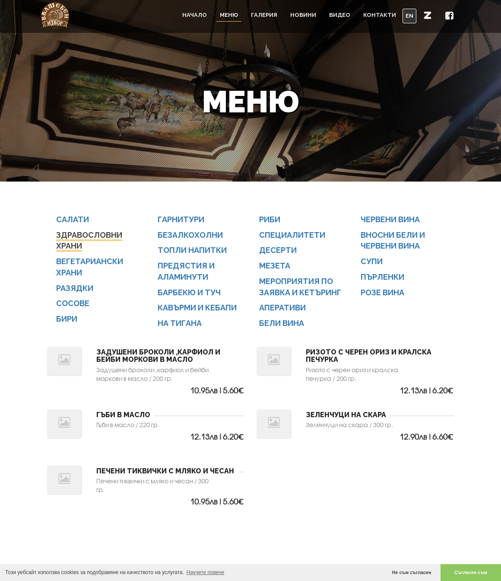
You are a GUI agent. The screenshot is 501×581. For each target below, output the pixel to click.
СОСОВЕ (72, 305)
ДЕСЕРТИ (278, 251)
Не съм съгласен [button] (411, 572)
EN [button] (409, 16)
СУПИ (372, 263)
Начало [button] (194, 15)
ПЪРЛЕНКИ (382, 278)
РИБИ (269, 221)
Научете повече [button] (206, 572)
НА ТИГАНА (180, 324)
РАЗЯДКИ (74, 289)
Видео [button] (339, 15)
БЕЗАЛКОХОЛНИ (190, 236)
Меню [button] (229, 15)
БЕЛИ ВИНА (281, 324)
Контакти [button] (379, 15)
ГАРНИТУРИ (181, 221)
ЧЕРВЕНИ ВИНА (390, 221)
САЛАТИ (72, 221)
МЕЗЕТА (274, 267)
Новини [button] (303, 15)
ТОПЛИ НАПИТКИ (192, 251)
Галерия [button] (264, 15)
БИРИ (66, 320)
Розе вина (382, 293)
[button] (427, 15)
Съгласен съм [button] (470, 572)
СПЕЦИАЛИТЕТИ (292, 236)
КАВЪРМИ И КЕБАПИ (197, 309)
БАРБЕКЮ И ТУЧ (189, 293)
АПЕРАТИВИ (282, 309)
